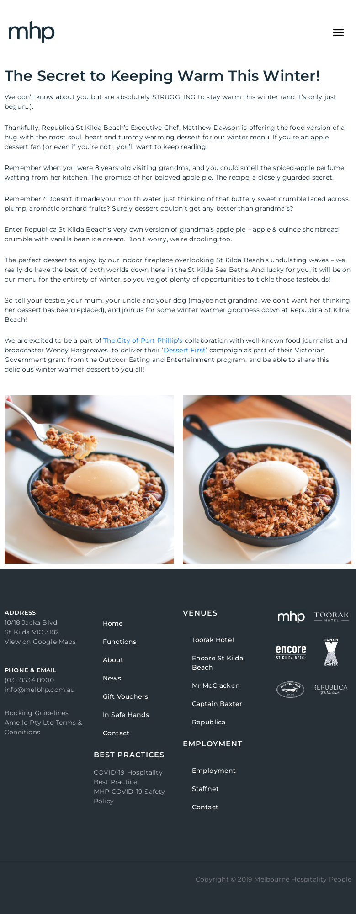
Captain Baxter (217, 704)
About (113, 660)
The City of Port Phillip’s (142, 340)
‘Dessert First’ (184, 350)
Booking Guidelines (37, 713)
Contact (116, 733)
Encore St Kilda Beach (218, 662)
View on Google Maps (40, 642)
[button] (338, 32)
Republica (209, 722)
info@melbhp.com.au (40, 690)
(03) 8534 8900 (29, 680)
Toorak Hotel (213, 640)
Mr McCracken (216, 685)
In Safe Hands (126, 715)
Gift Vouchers (126, 696)
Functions (120, 642)
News (112, 678)
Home (113, 623)
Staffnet (205, 789)
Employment (214, 770)
